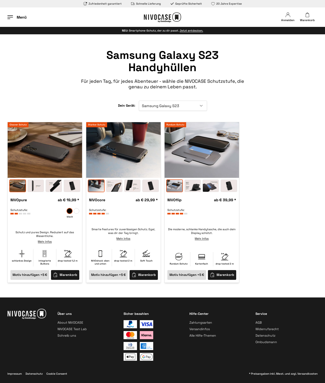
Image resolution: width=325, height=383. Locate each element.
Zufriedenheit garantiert (102, 4)
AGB (258, 322)
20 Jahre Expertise (226, 4)
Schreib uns (66, 335)
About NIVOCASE (70, 322)
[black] (69, 211)
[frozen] (76, 211)
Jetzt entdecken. (191, 30)
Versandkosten (307, 374)
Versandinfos (199, 329)
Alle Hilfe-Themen (202, 335)
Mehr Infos (45, 241)
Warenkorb (65, 274)
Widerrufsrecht (267, 329)
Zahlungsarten (200, 322)
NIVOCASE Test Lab (72, 329)
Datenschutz (265, 335)
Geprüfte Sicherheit (186, 4)
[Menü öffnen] (17, 17)
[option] (45, 150)
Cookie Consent (56, 374)
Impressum (14, 374)
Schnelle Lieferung (146, 4)
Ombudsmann (266, 342)
